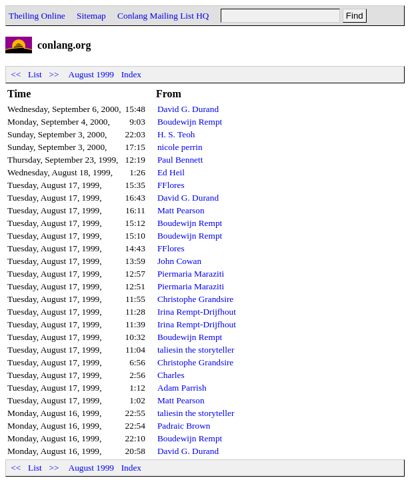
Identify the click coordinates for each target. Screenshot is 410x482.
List (35, 74)
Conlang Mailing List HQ (163, 16)
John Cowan (179, 261)
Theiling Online (37, 16)
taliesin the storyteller (195, 350)
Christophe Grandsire (195, 299)
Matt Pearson (181, 210)
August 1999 (92, 74)
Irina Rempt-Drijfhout (196, 312)
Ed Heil (171, 172)
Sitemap (91, 16)
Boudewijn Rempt (189, 122)
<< (16, 74)
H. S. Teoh (176, 134)
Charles (171, 375)
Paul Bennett (180, 160)
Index (131, 74)
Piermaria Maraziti (190, 274)
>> (54, 74)
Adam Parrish (182, 388)
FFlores (171, 185)
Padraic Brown (184, 426)
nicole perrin (180, 147)
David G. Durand (188, 109)
